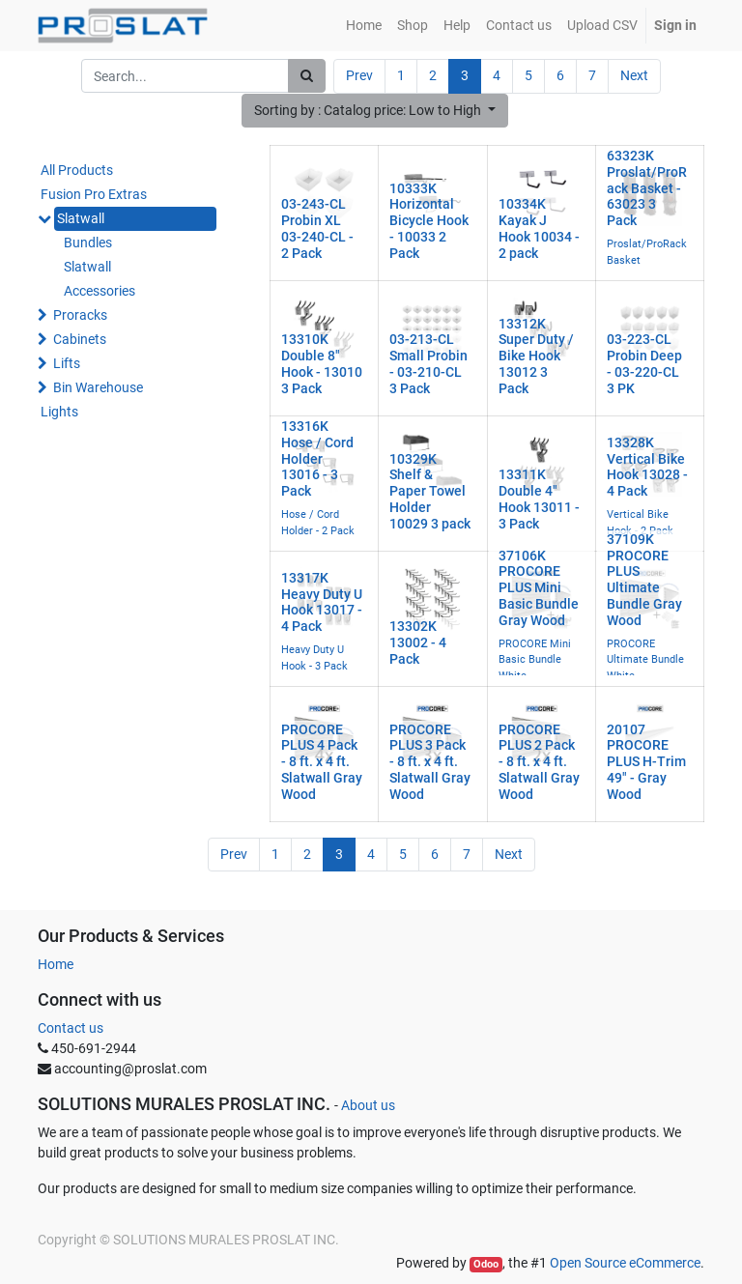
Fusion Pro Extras (94, 194)
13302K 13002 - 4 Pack (417, 642)
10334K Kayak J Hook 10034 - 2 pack (539, 228)
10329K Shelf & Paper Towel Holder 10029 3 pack (430, 491)
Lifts (66, 363)
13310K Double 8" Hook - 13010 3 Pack (321, 363)
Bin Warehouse (98, 387)
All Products (77, 170)
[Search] (307, 76)
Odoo (486, 1264)
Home (55, 964)
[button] (375, 111)
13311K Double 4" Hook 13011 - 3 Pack (539, 498)
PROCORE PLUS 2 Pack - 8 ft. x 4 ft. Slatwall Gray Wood (539, 762)
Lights (59, 411)
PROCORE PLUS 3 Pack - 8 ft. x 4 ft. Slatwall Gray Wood (430, 762)
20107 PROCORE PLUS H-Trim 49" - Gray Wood (646, 762)
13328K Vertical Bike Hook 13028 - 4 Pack (647, 467)
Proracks (80, 315)
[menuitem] (363, 25)
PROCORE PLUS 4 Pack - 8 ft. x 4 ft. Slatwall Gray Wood (321, 762)
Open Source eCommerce (625, 1262)
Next (634, 75)
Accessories (99, 291)
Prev (359, 75)
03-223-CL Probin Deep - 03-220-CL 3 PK (644, 363)
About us (368, 1105)
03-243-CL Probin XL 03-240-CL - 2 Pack (317, 228)
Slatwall (80, 218)
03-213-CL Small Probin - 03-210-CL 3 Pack (428, 363)
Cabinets (79, 339)
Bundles (88, 242)
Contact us (70, 1028)
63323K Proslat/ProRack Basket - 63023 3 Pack (647, 188)
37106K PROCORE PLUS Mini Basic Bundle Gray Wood (539, 588)
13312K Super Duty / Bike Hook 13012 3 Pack (536, 356)
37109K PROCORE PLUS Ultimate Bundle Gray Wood (644, 579)
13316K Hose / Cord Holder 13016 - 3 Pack (317, 458)
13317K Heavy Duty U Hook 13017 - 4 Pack (321, 602)
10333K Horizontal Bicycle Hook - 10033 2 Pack (429, 221)
